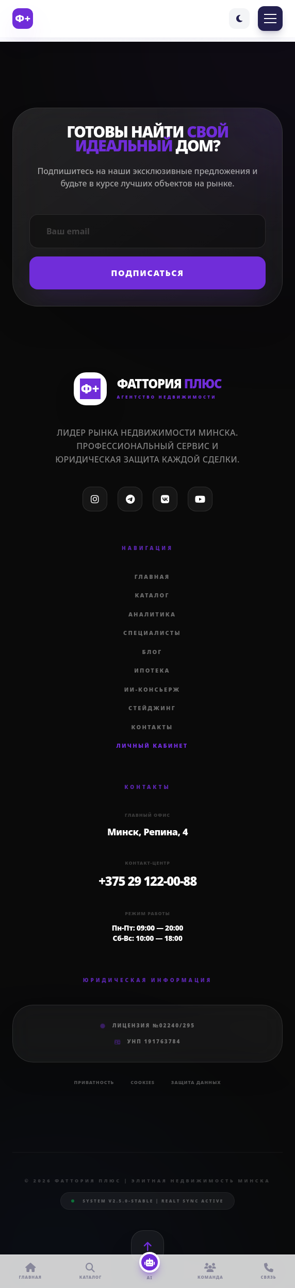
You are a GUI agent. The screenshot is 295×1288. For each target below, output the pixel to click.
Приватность (94, 1082)
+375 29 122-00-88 (147, 880)
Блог (152, 652)
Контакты (152, 727)
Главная (152, 576)
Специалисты (152, 633)
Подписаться (147, 273)
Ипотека (152, 670)
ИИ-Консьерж (152, 689)
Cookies (142, 1082)
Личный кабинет (152, 745)
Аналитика (152, 614)
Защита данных (196, 1082)
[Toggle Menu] (270, 18)
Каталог (152, 595)
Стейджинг (152, 708)
